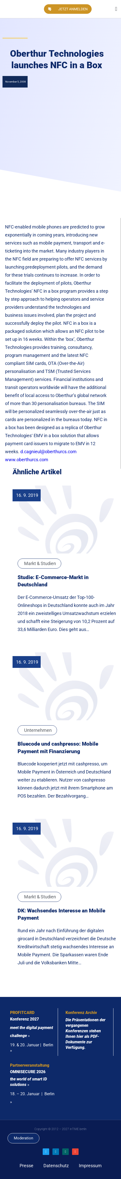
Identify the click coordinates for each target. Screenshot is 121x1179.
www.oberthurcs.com (26, 459)
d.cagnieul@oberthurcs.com (48, 451)
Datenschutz (56, 1165)
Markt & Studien (40, 563)
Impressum (90, 1165)
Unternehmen (38, 730)
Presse (26, 1165)
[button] (116, 9)
